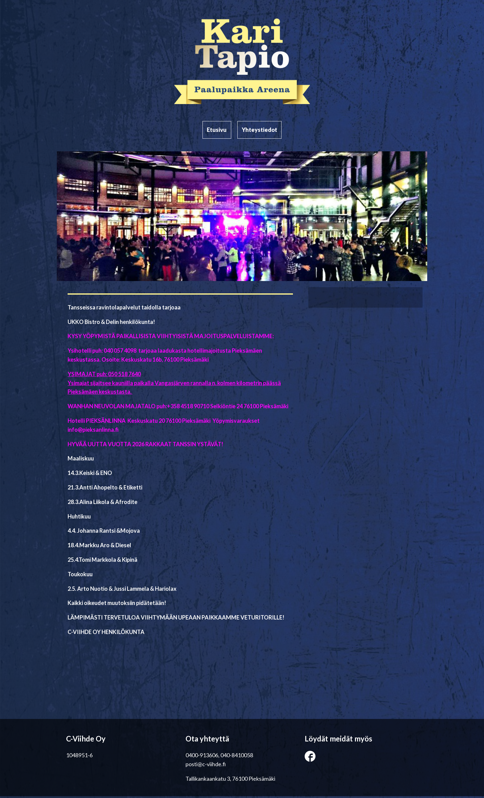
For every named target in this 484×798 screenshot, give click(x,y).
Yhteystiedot (260, 130)
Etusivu (216, 130)
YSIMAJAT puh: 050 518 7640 (104, 375)
